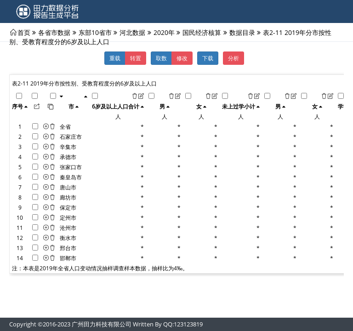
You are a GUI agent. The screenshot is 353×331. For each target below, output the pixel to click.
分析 (233, 58)
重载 (114, 58)
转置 (135, 58)
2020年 (164, 32)
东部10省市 (95, 32)
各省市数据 (54, 32)
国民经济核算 (201, 32)
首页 (23, 32)
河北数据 (132, 32)
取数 (161, 58)
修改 (182, 58)
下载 (207, 58)
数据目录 (242, 32)
